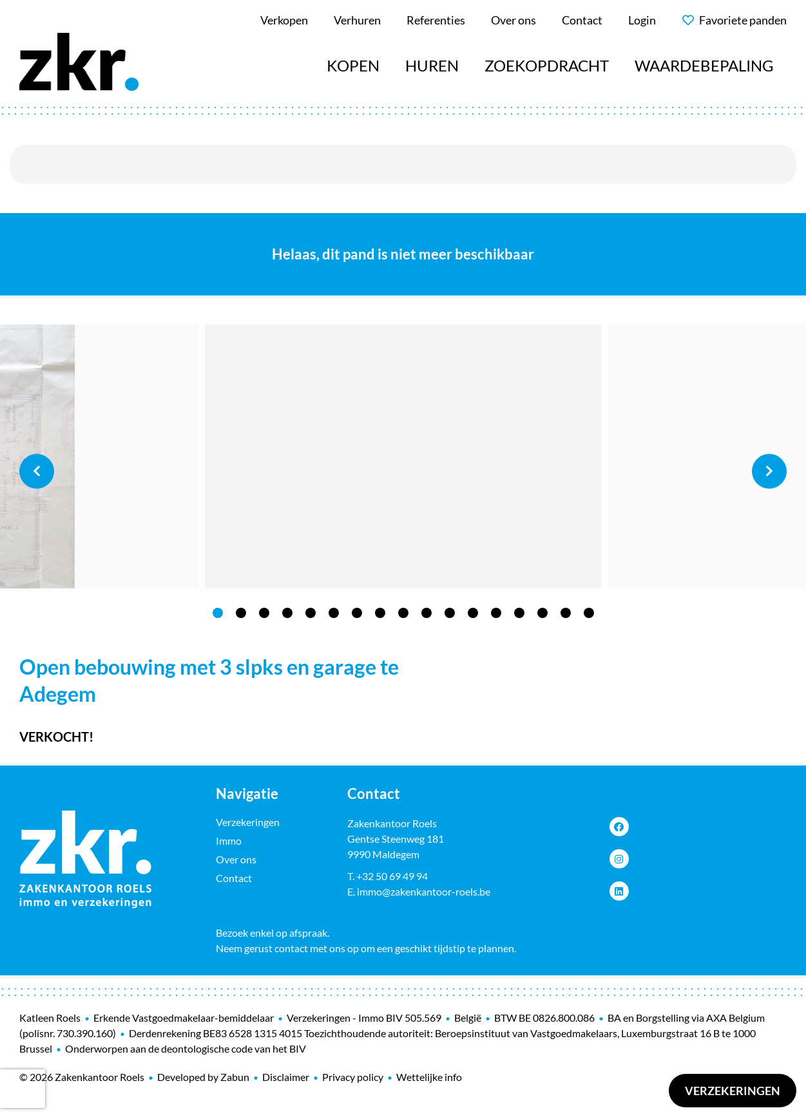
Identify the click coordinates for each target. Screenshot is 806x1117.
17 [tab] (589, 613)
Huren (432, 65)
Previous (36, 471)
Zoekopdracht (547, 65)
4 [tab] (287, 613)
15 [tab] (542, 613)
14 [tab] (519, 613)
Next (769, 471)
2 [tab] (241, 613)
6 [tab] (334, 613)
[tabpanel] (403, 456)
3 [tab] (264, 613)
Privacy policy (352, 1077)
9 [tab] (403, 613)
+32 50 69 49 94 (392, 876)
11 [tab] (450, 613)
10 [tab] (426, 613)
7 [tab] (357, 613)
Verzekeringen (732, 1091)
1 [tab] (218, 613)
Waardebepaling (704, 65)
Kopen (353, 65)
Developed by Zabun (203, 1077)
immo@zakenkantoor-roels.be (423, 891)
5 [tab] (310, 613)
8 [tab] (380, 613)
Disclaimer (285, 1077)
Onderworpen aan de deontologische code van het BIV (185, 1048)
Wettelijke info (429, 1077)
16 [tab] (566, 613)
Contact (234, 878)
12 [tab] (473, 613)
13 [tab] (496, 613)
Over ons (236, 859)
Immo (229, 840)
